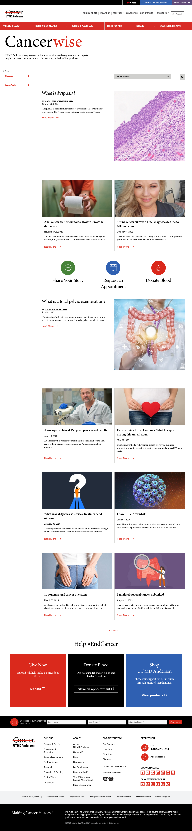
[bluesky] (167, 773)
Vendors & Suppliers (162, 797)
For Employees (80, 767)
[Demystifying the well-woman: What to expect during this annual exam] (150, 412)
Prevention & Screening (45, 26)
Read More (50, 117)
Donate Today (182, 2)
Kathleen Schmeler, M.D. (59, 101)
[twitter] (147, 773)
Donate (37, 689)
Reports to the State (77, 797)
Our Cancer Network (143, 797)
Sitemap (107, 759)
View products (154, 695)
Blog (75, 757)
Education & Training (170, 26)
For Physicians (114, 26)
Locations (107, 749)
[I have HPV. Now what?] (150, 494)
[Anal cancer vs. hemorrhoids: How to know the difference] (77, 204)
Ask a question (156, 757)
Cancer (43, 43)
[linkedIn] (162, 773)
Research (140, 26)
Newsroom (78, 762)
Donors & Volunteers (82, 26)
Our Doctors (146, 13)
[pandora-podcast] (157, 784)
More (113, 631)
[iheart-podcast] (162, 784)
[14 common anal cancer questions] (77, 575)
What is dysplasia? (58, 93)
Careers (118, 13)
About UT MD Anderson (81, 745)
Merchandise (80, 772)
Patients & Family (11, 26)
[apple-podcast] (142, 784)
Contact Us (132, 13)
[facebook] (142, 773)
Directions (108, 754)
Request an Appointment (156, 2)
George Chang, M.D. (56, 309)
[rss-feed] (167, 784)
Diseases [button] (17, 76)
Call (165, 747)
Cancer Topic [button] (17, 85)
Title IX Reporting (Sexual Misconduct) (83, 778)
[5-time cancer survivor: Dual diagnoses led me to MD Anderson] (150, 204)
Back (6, 71)
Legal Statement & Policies (54, 797)
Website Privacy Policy (30, 797)
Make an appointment (96, 689)
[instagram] (157, 773)
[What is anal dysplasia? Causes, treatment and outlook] (77, 496)
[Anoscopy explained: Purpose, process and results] (77, 410)
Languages (161, 13)
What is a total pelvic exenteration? (73, 301)
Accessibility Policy (112, 772)
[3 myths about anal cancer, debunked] (150, 575)
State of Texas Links (124, 797)
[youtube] (152, 773)
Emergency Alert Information (100, 797)
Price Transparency (82, 785)
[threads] (172, 773)
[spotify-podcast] (147, 784)
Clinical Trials (90, 13)
